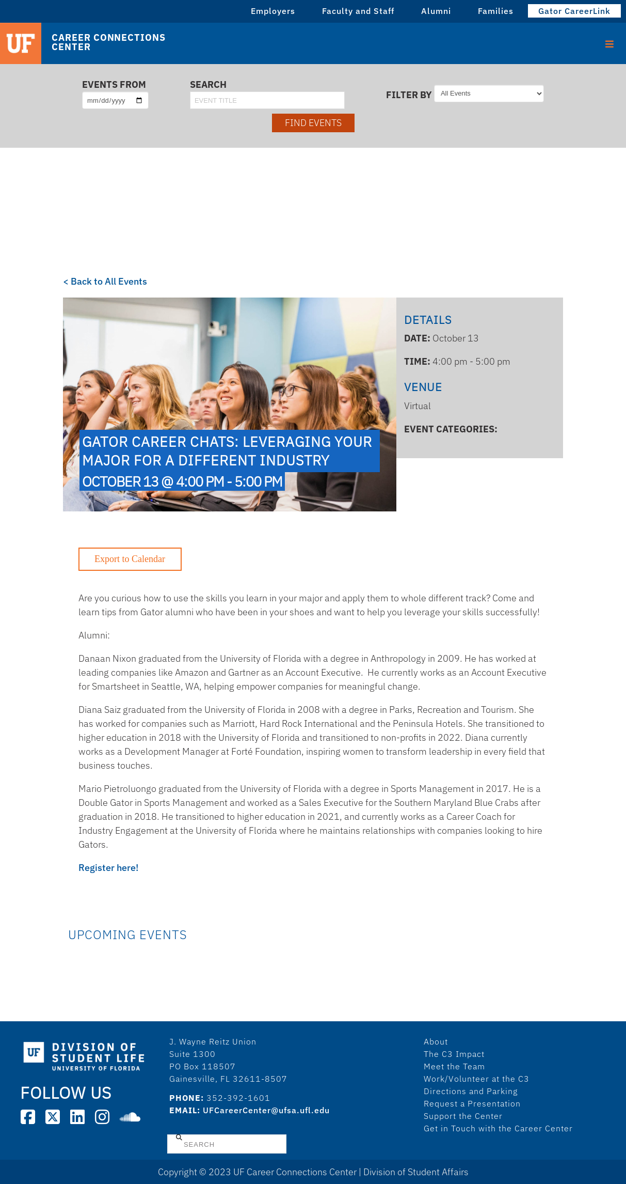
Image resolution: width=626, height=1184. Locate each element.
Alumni (436, 11)
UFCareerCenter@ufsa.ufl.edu (266, 1110)
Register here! (108, 868)
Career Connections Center (108, 42)
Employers (273, 11)
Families (495, 11)
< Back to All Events (105, 281)
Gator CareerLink (574, 11)
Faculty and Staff (358, 11)
